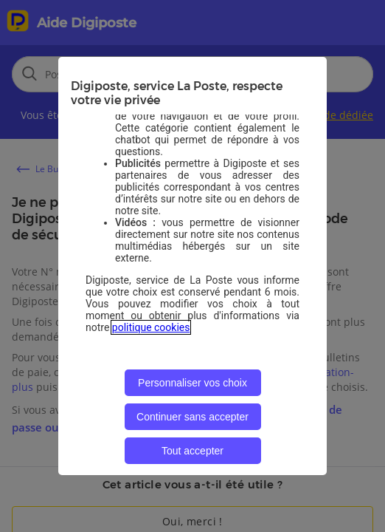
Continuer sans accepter (192, 417)
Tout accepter (192, 451)
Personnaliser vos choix (192, 383)
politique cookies (151, 327)
